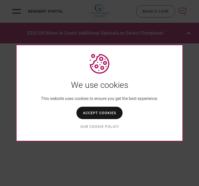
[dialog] (99, 93)
